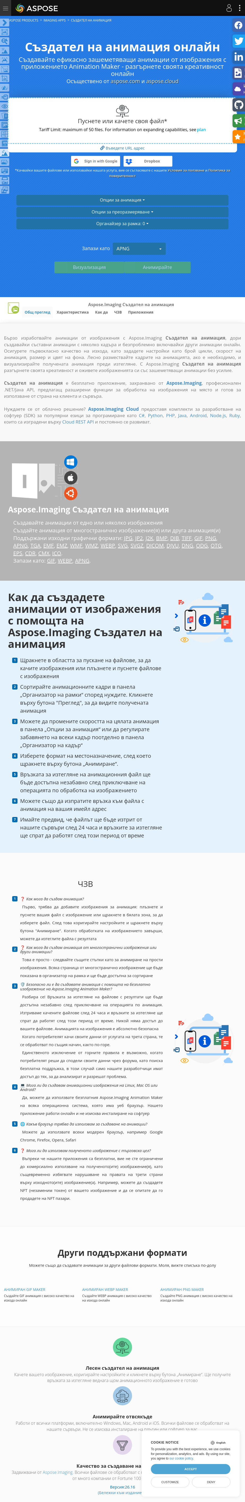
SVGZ (136, 545)
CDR (30, 553)
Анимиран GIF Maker (24, 1289)
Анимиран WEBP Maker (105, 1289)
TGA (35, 545)
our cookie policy (181, 1458)
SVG (123, 545)
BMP (162, 538)
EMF (48, 545)
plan (201, 129)
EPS (17, 553)
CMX (43, 553)
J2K (149, 538)
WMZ (91, 545)
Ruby (234, 415)
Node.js (218, 415)
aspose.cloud (162, 81)
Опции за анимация (122, 200)
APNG (139, 248)
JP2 (139, 538)
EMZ (61, 545)
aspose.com (125, 81)
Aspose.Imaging (57, 1472)
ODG (202, 545)
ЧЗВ (118, 312)
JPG (128, 538)
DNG (187, 545)
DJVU (173, 545)
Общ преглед (37, 312)
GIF (198, 538)
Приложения (140, 312)
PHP (170, 415)
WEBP (107, 545)
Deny (211, 1482)
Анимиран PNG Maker (182, 1289)
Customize (170, 1482)
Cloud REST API (78, 422)
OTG (216, 545)
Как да (101, 312)
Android (198, 415)
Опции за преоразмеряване (122, 212)
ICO (56, 553)
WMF (76, 545)
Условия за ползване (186, 170)
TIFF (186, 538)
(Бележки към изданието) (122, 1492)
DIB (174, 538)
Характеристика (73, 312)
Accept (191, 1469)
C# (142, 415)
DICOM (155, 545)
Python (155, 415)
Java (182, 415)
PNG (210, 538)
